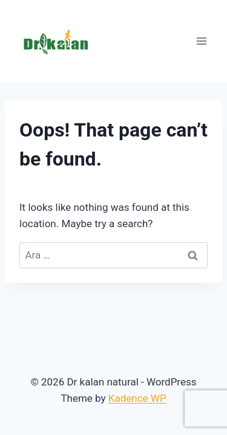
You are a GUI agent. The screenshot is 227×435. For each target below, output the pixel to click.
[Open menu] (201, 40)
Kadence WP (137, 398)
